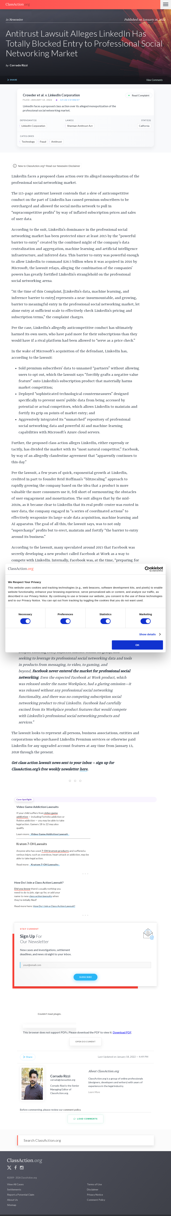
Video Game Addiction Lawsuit (49, 834)
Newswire (16, 20)
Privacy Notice (95, 1194)
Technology (28, 141)
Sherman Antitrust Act (80, 125)
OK (137, 644)
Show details (147, 634)
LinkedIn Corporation (33, 125)
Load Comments (86, 1119)
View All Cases (15, 1184)
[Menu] (165, 4)
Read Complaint (138, 95)
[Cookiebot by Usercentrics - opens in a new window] (147, 569)
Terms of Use (94, 1184)
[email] (85, 965)
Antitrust (56, 141)
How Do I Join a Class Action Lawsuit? (54, 906)
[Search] (85, 1140)
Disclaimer (92, 1189)
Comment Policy (96, 1199)
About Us (12, 1199)
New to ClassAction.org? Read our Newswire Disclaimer (46, 166)
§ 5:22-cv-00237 (70, 100)
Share (12, 79)
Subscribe (85, 977)
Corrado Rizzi (19, 65)
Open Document (85, 1041)
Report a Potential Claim (20, 1194)
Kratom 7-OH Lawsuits (44, 864)
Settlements (14, 1189)
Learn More (94, 1092)
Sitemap (11, 1204)
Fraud (43, 141)
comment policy (72, 1109)
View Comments (154, 79)
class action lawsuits (40, 896)
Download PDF (122, 1032)
